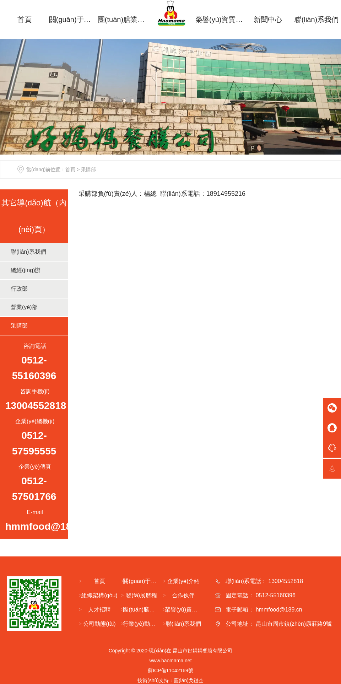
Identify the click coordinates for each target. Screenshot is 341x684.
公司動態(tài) (99, 624)
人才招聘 (99, 610)
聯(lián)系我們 (316, 19)
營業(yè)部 (24, 307)
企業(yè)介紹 (183, 581)
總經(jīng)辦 (25, 270)
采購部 (19, 326)
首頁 (24, 19)
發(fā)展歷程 (141, 595)
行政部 (19, 289)
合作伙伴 (183, 595)
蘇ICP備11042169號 (170, 670)
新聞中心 (268, 19)
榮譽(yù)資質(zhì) (219, 19)
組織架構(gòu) (99, 595)
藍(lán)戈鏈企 (189, 680)
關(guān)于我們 (73, 19)
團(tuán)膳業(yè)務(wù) (122, 19)
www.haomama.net (170, 660)
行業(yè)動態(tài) (144, 624)
